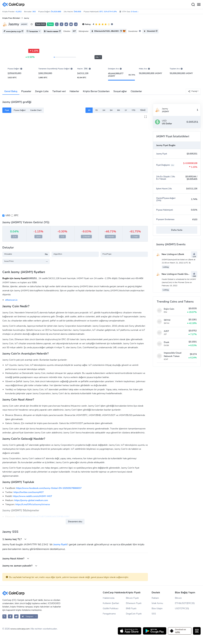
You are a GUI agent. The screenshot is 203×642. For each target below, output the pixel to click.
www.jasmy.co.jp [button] (13, 31)
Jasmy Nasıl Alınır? (15, 558)
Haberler (74, 91)
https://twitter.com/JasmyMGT (28, 492)
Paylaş (192, 91)
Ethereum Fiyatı (133, 603)
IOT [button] (74, 31)
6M (118, 110)
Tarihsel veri (59, 91)
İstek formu (157, 603)
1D (89, 110)
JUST (166, 331)
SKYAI (167, 320)
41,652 (19, 11)
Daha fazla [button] (176, 229)
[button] (61, 24)
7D (96, 110)
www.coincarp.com (20, 628)
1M (103, 110)
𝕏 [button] (57, 24)
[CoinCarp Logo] (14, 4)
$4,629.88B (56, 11)
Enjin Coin (169, 308)
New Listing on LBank (170, 254)
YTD (133, 110)
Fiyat (7, 110)
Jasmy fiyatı (60, 544)
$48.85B (77, 11)
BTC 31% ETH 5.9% (108, 11)
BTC (16, 215)
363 (34, 11)
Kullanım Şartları (111, 603)
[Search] (193, 4)
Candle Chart (35, 110)
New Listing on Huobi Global (173, 274)
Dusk (166, 342)
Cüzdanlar (136, 91)
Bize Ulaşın (157, 608)
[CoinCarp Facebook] (10, 616)
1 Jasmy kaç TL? (14, 539)
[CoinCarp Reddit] (16, 616)
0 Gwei (135, 11)
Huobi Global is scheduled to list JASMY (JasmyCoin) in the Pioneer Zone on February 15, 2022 (179, 282)
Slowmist (150, 31)
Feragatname (109, 613)
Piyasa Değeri (20, 110)
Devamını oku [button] (75, 521)
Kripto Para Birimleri (11, 18)
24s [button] (98, 57)
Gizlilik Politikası (110, 608)
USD (8, 215)
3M (111, 110)
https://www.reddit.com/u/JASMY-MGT (32, 496)
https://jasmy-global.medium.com (31, 500)
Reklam (155, 598)
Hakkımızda (109, 598)
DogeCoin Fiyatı (134, 613)
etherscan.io (11, 299)
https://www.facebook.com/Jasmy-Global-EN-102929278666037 (49, 488)
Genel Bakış (10, 91)
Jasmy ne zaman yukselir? (19, 565)
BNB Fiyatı (131, 608)
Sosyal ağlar (120, 91)
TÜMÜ (142, 110)
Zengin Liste (42, 91)
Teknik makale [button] (52, 31)
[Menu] (199, 4)
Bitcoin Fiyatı (132, 598)
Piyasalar (26, 91)
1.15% (33, 51)
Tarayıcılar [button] (33, 31)
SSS (154, 613)
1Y (126, 110)
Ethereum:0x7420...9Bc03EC (106, 31)
